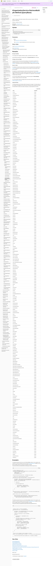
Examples (44, 11)
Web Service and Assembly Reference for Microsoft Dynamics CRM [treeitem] (6, 51)
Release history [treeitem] (4, 14)
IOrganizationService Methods (18, 7)
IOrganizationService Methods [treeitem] (7, 167)
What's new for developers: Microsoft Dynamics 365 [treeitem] (5, 16)
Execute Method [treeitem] (7, 175)
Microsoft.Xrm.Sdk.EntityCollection (19, 46)
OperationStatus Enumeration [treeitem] (6, 231)
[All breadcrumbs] (13, 7)
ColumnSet (14, 68)
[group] (26, 521)
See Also (44, 12)
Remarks (44, 10)
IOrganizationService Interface (16, 543)
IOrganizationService (32, 463)
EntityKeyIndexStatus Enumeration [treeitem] (6, 119)
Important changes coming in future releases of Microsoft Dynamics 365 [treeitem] (5, 19)
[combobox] (5, 9)
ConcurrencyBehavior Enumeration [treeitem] (6, 97)
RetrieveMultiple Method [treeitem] (7, 179)
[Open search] (49, 1)
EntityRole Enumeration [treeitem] (7, 125)
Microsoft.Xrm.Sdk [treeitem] (6, 63)
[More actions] (40, 7)
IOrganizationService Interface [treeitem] (7, 162)
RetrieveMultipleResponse (16, 542)
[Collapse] (10, 7)
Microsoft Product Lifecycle (24, 3)
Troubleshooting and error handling (17, 549)
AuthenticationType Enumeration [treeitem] (6, 79)
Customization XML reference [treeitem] (6, 346)
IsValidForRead (38, 72)
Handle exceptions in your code (17, 80)
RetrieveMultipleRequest (16, 541)
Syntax (44, 9)
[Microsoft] (1, 1)
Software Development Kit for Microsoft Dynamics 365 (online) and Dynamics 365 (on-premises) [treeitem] (6, 11)
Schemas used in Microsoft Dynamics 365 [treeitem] (5, 344)
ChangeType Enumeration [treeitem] (5, 93)
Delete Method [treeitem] (7, 172)
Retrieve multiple (14, 550)
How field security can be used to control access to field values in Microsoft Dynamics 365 (25, 547)
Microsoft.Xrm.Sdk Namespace (17, 544)
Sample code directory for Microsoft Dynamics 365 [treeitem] (5, 38)
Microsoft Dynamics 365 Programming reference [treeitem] (5, 43)
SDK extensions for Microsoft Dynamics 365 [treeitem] (5, 351)
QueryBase (17, 42)
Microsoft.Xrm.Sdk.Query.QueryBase (21, 40)
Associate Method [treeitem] (7, 169)
